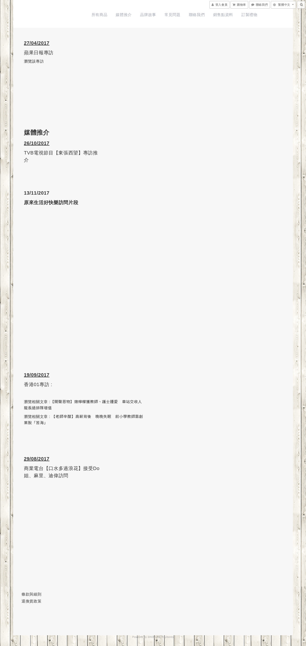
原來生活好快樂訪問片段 (51, 202)
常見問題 (172, 15)
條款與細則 (31, 594)
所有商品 (100, 15)
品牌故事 (148, 15)
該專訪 (38, 61)
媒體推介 (124, 15)
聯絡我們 (197, 15)
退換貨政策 (31, 601)
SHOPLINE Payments (161, 637)
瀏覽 (28, 61)
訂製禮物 (249, 15)
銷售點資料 (223, 15)
